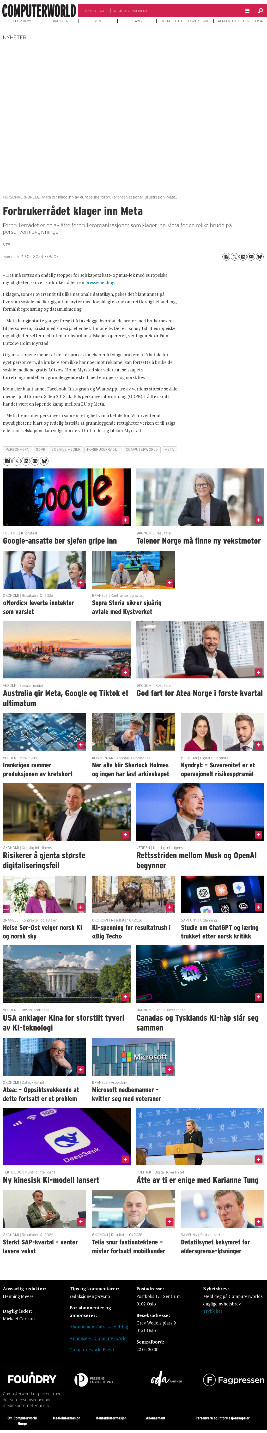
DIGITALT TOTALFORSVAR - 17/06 (185, 21)
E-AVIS (137, 21)
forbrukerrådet (103, 449)
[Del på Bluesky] (260, 257)
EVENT (98, 21)
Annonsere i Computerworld (98, 1338)
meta (169, 449)
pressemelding (99, 282)
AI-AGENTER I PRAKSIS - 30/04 (240, 21)
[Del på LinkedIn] (243, 257)
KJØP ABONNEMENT (131, 11)
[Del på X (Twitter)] (235, 257)
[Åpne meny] (247, 11)
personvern (17, 449)
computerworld (142, 449)
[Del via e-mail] (251, 257)
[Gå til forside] (39, 10)
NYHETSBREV (96, 11)
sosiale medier (66, 449)
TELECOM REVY (19, 21)
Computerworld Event (92, 1350)
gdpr (40, 449)
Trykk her (212, 1311)
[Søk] (260, 10)
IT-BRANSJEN (58, 21)
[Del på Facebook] (226, 257)
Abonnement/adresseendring (99, 1327)
